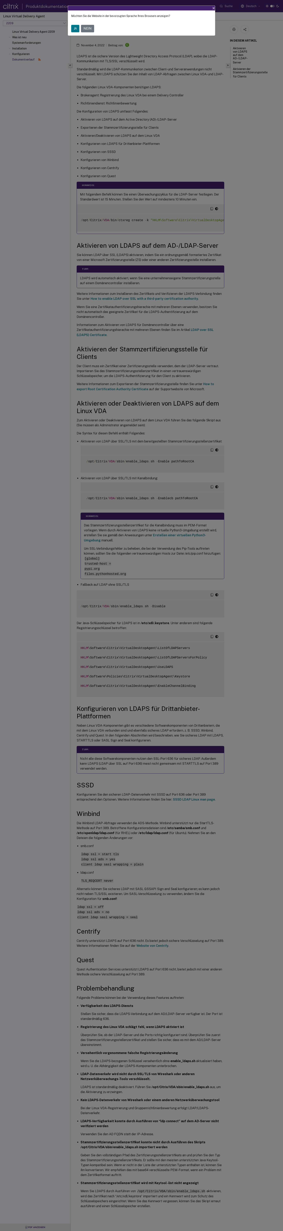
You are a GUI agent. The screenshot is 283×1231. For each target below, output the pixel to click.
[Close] (213, 8)
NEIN (88, 28)
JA (75, 28)
